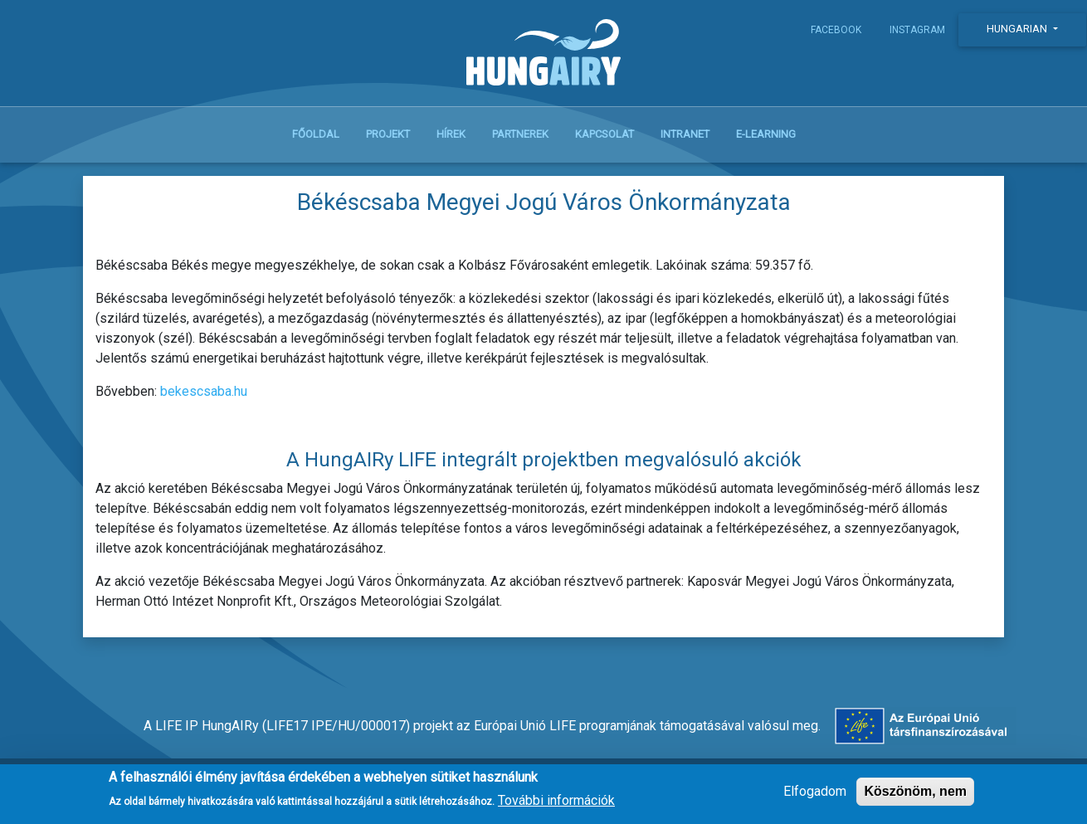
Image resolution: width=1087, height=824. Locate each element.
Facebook (836, 30)
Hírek (451, 134)
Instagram (917, 30)
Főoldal (315, 134)
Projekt (388, 134)
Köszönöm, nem (915, 796)
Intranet (684, 134)
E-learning (766, 134)
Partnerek (520, 134)
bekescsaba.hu (203, 391)
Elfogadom (814, 796)
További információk (556, 806)
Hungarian (1018, 28)
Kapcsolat (604, 134)
